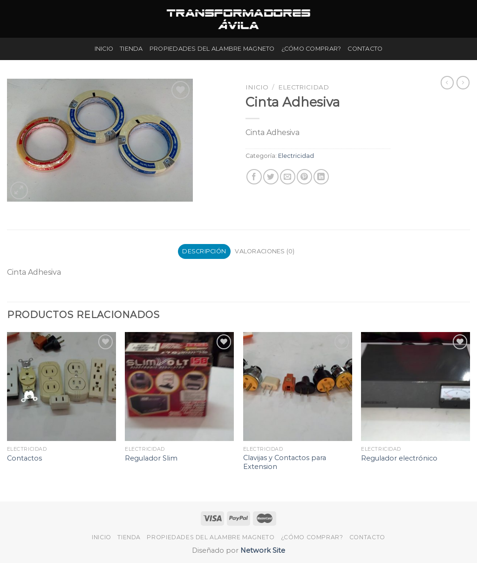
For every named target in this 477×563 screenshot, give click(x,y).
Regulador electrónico (399, 458)
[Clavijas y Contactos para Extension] (297, 386)
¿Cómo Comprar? (311, 48)
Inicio (104, 48)
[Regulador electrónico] (415, 386)
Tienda (131, 48)
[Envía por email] (287, 176)
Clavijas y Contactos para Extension (284, 462)
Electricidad (303, 87)
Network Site (261, 550)
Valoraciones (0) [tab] (264, 251)
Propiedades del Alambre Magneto (212, 48)
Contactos (24, 458)
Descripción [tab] (204, 251)
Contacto (365, 48)
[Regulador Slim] (179, 386)
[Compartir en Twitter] (271, 176)
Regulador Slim (151, 458)
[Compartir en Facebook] (254, 176)
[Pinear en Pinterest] (304, 176)
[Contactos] (61, 386)
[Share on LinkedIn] (321, 176)
